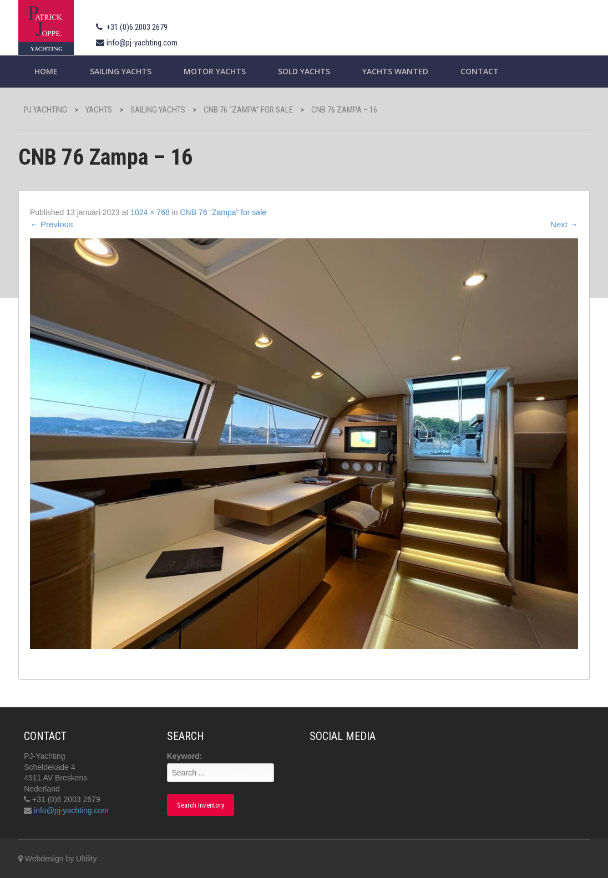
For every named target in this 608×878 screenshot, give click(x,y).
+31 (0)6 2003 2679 (137, 27)
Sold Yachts (304, 71)
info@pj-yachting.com (142, 43)
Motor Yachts (215, 71)
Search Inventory (200, 805)
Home (46, 71)
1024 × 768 (149, 212)
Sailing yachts (120, 71)
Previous (51, 224)
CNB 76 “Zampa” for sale (223, 212)
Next (564, 224)
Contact (479, 71)
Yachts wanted (395, 71)
